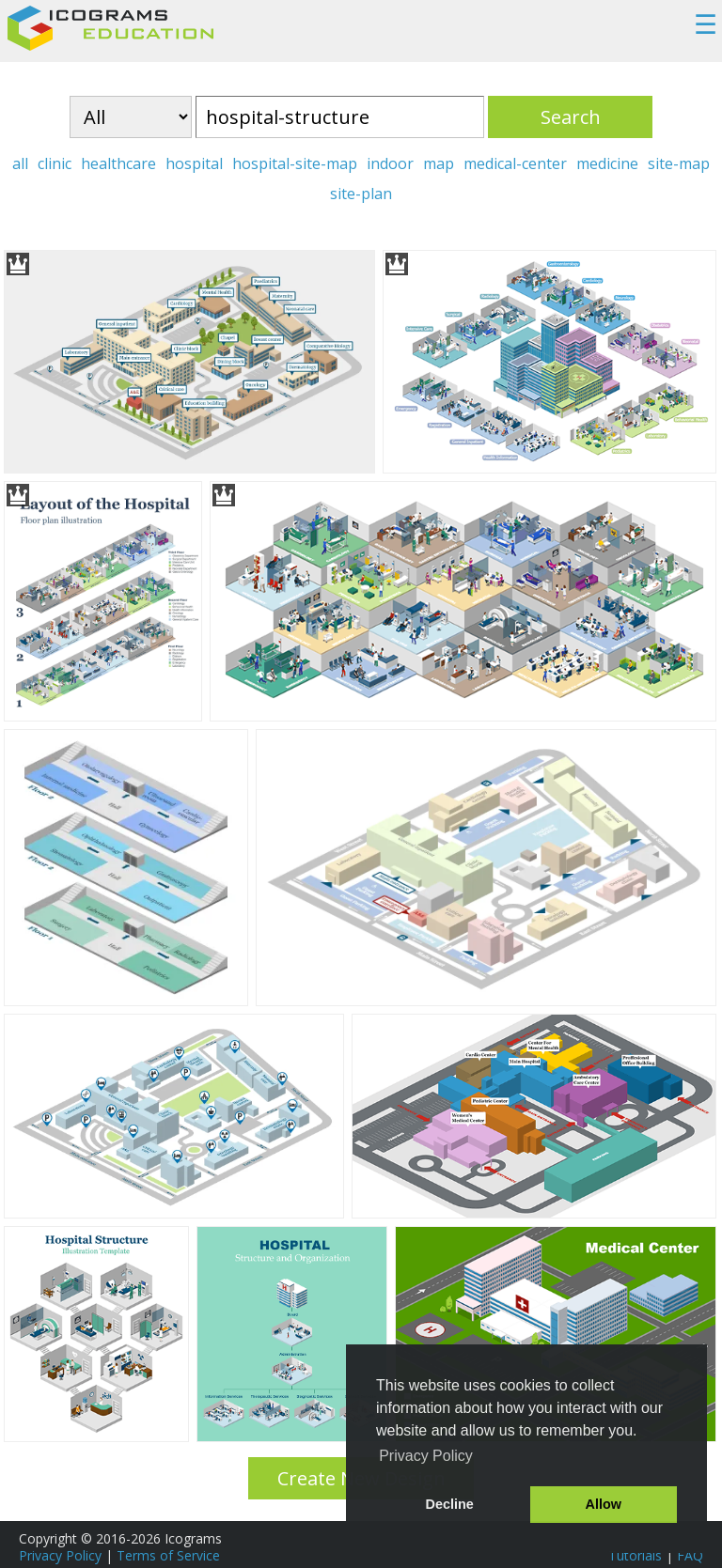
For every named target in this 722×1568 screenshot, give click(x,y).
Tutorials (635, 1555)
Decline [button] (450, 1504)
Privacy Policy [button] (426, 1456)
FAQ (690, 1555)
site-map (679, 163)
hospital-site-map (294, 163)
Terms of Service (168, 1555)
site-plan (361, 193)
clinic (54, 163)
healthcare (118, 163)
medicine (607, 163)
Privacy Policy (60, 1555)
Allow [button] (603, 1504)
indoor (390, 163)
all (20, 163)
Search (571, 117)
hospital (194, 163)
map (438, 163)
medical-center (515, 163)
